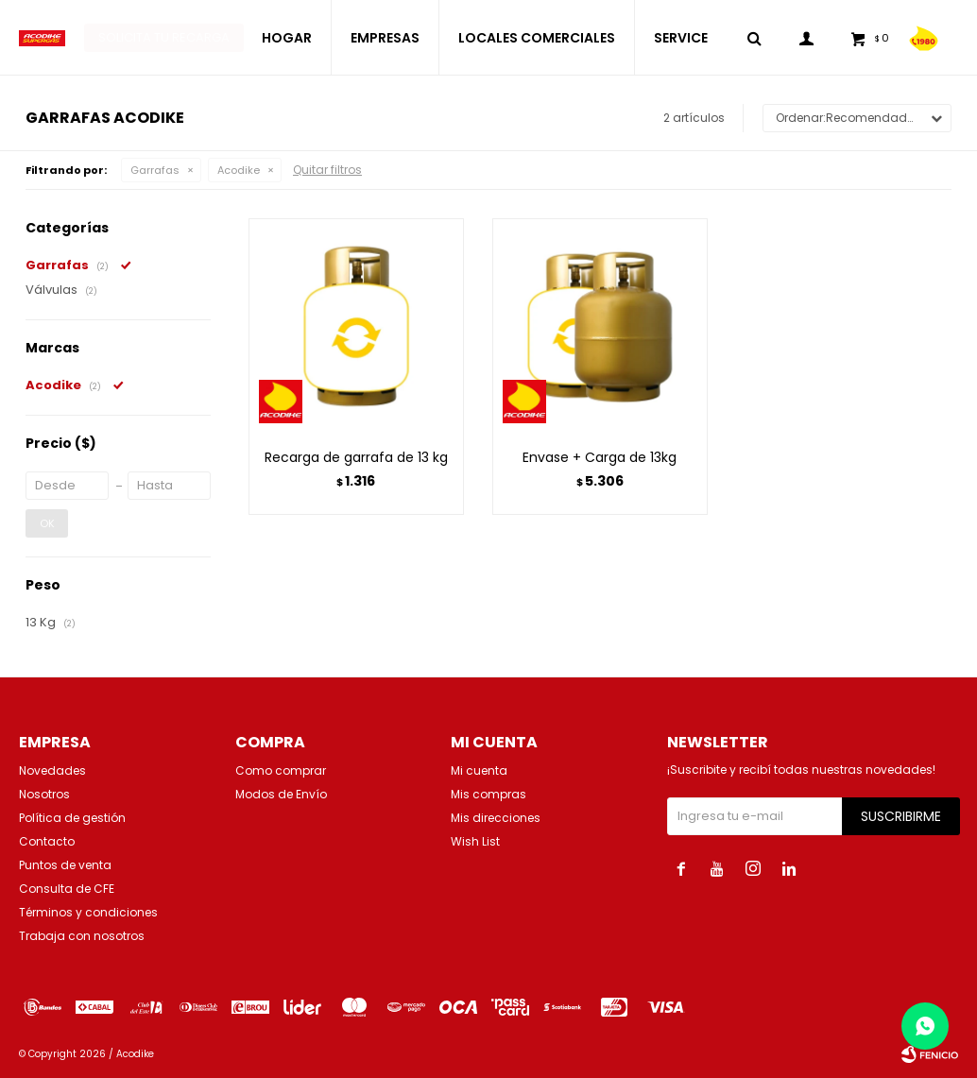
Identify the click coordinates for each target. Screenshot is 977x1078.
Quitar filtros (327, 170)
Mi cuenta (479, 770)
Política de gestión (72, 818)
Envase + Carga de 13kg (600, 457)
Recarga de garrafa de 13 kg (356, 457)
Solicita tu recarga (164, 37)
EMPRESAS (385, 37)
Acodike (238, 170)
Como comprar (280, 770)
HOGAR (287, 37)
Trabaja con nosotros (82, 936)
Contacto (47, 841)
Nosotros (44, 794)
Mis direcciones (495, 818)
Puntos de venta (65, 865)
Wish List (475, 841)
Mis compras (488, 794)
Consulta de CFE (66, 889)
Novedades (52, 770)
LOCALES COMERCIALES (536, 37)
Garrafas (155, 170)
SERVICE (681, 37)
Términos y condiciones (88, 912)
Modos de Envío (281, 794)
